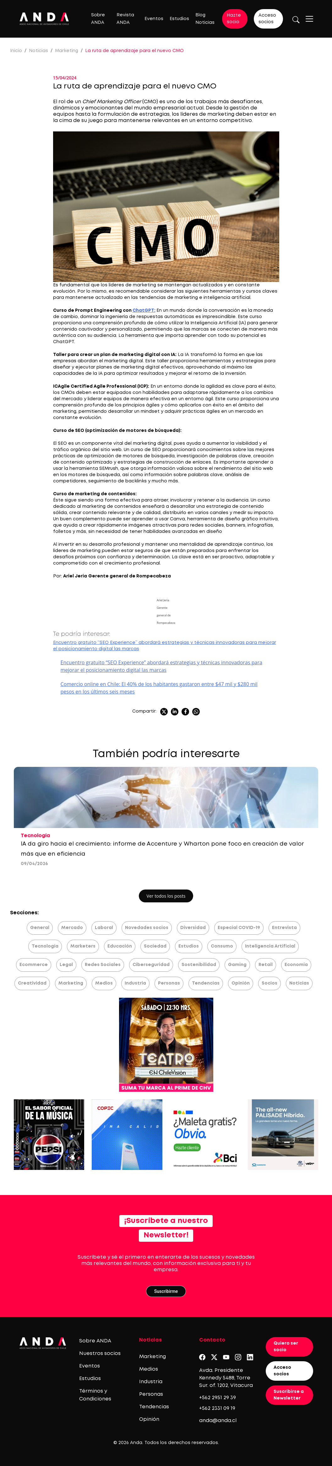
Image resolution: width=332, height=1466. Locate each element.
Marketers (82, 946)
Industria (135, 983)
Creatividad (32, 983)
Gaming (237, 965)
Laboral (104, 928)
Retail (266, 965)
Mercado (72, 928)
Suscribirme (166, 1291)
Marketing (66, 51)
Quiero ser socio (286, 1346)
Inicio (16, 51)
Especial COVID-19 (239, 928)
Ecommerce (33, 965)
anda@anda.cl (218, 1420)
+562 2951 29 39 (217, 1397)
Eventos (153, 19)
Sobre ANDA (95, 1341)
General (39, 928)
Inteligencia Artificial (270, 946)
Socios (269, 983)
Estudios (179, 19)
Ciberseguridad (151, 965)
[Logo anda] (44, 18)
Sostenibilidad (199, 965)
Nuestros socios (100, 1353)
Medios (104, 983)
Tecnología (45, 946)
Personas (169, 983)
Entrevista (284, 928)
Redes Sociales (103, 965)
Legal (66, 965)
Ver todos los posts (166, 896)
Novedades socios (146, 928)
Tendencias (206, 983)
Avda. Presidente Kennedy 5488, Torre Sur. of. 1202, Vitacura (226, 1378)
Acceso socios (267, 18)
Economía (296, 965)
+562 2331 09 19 (217, 1408)
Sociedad (155, 946)
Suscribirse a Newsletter (289, 1395)
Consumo (222, 946)
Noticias (38, 51)
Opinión (240, 983)
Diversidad (193, 928)
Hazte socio (234, 18)
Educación (119, 946)
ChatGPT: (144, 310)
